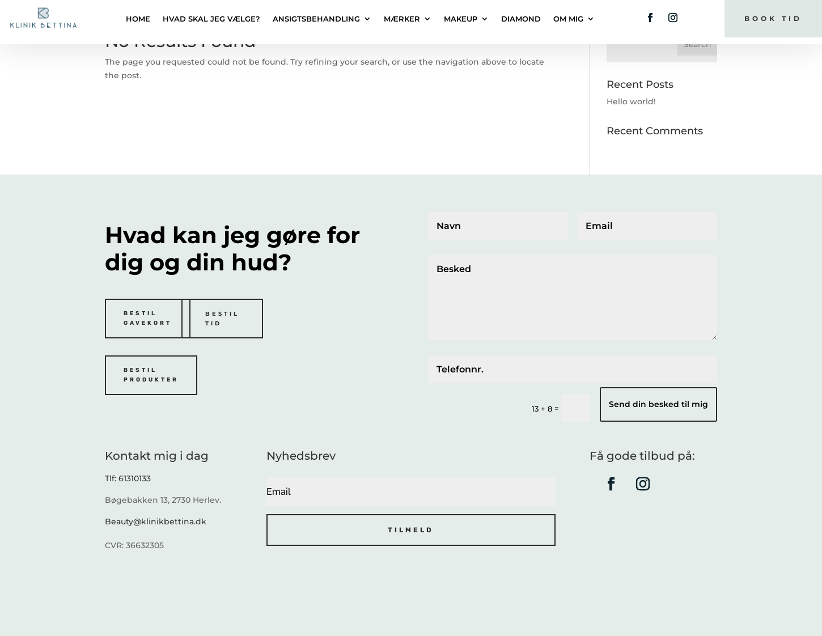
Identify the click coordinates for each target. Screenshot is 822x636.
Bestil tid (222, 318)
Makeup (460, 19)
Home (138, 19)
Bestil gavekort (148, 318)
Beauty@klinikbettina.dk (155, 521)
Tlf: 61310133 (128, 478)
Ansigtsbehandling (316, 19)
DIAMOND (521, 19)
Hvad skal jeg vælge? (211, 19)
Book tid (773, 18)
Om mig (568, 19)
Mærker (402, 19)
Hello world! (631, 101)
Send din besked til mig (658, 404)
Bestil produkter (151, 375)
